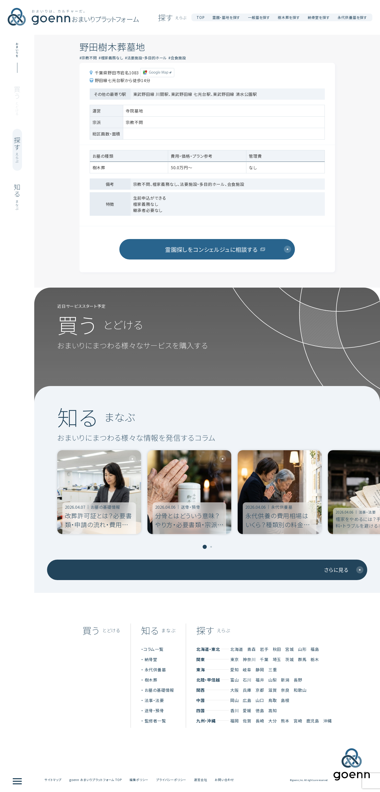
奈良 (285, 690)
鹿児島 (312, 721)
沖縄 (327, 721)
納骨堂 (151, 659)
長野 (298, 680)
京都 (260, 690)
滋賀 (272, 690)
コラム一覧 (153, 649)
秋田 (277, 649)
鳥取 (272, 700)
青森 (251, 649)
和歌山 (300, 690)
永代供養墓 (155, 669)
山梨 (272, 680)
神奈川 (249, 659)
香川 (234, 710)
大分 (272, 721)
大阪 (234, 690)
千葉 (264, 659)
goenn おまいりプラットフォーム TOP (95, 779)
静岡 (260, 669)
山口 (260, 700)
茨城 (289, 659)
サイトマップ (53, 779)
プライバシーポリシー (171, 779)
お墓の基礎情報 (159, 690)
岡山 (234, 700)
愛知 (234, 669)
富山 (234, 680)
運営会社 (200, 779)
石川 (247, 680)
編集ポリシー (139, 779)
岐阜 (247, 669)
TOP (200, 17)
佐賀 (247, 721)
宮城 (289, 649)
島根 (285, 700)
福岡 (234, 721)
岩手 (264, 649)
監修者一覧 (155, 721)
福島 (314, 649)
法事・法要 (154, 700)
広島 (247, 700)
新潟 (285, 680)
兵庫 (247, 690)
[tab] (205, 547)
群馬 (302, 659)
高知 (272, 710)
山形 (302, 649)
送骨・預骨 (154, 710)
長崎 (260, 721)
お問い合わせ (224, 779)
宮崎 (298, 721)
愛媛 (247, 710)
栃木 (314, 659)
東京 (234, 659)
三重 (272, 669)
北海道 (236, 649)
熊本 (285, 721)
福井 (260, 680)
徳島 (260, 710)
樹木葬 (151, 680)
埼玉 (277, 659)
